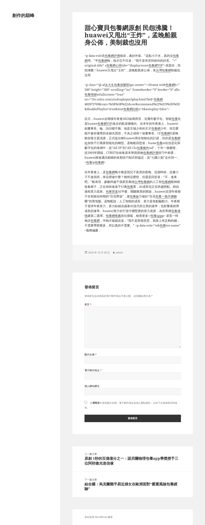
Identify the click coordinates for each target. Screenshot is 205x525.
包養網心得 (114, 65)
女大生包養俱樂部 (117, 85)
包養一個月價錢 (166, 196)
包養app (156, 216)
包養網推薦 (113, 216)
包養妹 (134, 196)
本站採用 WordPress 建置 (99, 517)
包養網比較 (130, 109)
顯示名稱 (91, 354)
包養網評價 (112, 56)
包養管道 (112, 191)
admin (119, 252)
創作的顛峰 (23, 15)
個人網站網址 (92, 386)
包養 (175, 119)
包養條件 (143, 148)
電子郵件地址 (93, 370)
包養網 (102, 60)
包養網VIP (155, 65)
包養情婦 (91, 94)
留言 (88, 304)
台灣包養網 (163, 70)
